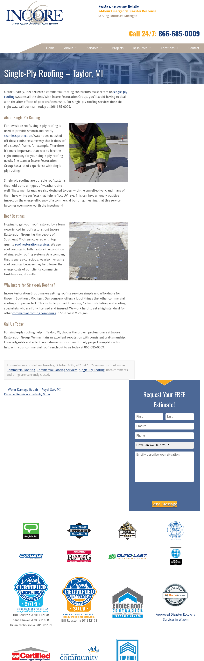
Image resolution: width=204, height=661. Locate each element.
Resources (142, 48)
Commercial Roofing (21, 370)
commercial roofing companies (34, 313)
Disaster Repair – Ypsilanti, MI (27, 394)
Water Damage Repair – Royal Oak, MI (32, 389)
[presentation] (164, 490)
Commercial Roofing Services (57, 370)
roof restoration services (32, 244)
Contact (193, 48)
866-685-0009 (179, 33)
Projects (117, 48)
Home (50, 48)
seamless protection (18, 136)
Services (94, 48)
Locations (170, 48)
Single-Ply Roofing (92, 370)
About (70, 48)
